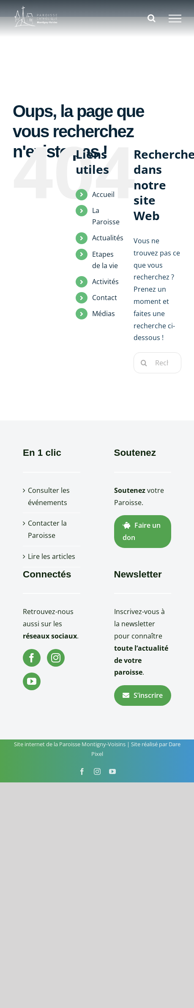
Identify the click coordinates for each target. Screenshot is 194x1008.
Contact (104, 297)
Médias (103, 313)
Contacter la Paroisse (47, 529)
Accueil (103, 194)
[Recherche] (144, 362)
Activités (105, 281)
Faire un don (142, 531)
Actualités (107, 237)
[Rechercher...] (157, 362)
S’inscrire (143, 695)
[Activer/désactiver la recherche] (152, 18)
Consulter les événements (49, 496)
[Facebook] (32, 658)
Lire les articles (51, 556)
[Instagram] (56, 658)
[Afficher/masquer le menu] (175, 18)
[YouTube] (32, 681)
